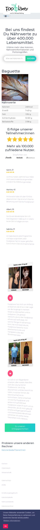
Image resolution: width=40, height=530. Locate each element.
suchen (31, 58)
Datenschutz (6, 480)
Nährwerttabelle (8, 502)
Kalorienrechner (7, 506)
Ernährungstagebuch (9, 493)
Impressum (6, 468)
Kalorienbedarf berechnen (14, 450)
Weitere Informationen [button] (11, 521)
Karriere (4, 464)
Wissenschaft (6, 472)
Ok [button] (5, 526)
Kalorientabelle (7, 497)
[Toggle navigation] (5, 16)
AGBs (4, 485)
